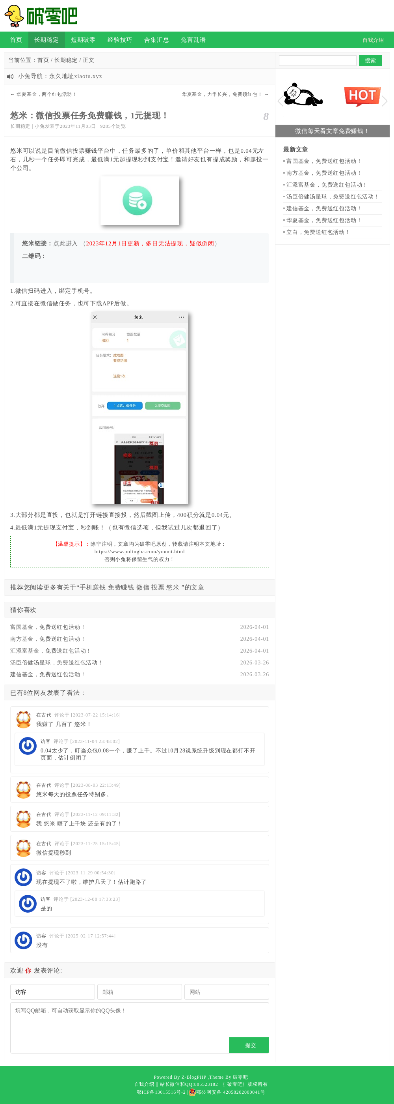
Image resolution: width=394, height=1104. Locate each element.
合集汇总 (156, 39)
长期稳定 (46, 39)
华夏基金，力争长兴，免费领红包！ (222, 94)
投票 (158, 587)
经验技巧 (120, 39)
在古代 (43, 715)
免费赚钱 (121, 587)
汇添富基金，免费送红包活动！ (51, 651)
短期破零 (83, 39)
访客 (46, 741)
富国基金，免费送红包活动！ (48, 627)
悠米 (173, 587)
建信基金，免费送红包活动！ (48, 674)
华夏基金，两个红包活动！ (47, 94)
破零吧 (240, 1077)
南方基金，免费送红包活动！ (48, 639)
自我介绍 (144, 1084)
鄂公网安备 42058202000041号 (226, 1092)
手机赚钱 (93, 587)
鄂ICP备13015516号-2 (161, 1092)
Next (385, 101)
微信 (143, 587)
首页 (16, 39)
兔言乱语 (193, 39)
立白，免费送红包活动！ (318, 232)
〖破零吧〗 (234, 1084)
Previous (280, 101)
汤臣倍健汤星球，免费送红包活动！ (57, 663)
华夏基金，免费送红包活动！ (324, 220)
